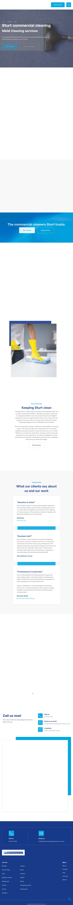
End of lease (6, 870)
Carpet (22, 866)
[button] (68, 4)
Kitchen (22, 874)
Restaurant (5, 881)
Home (3, 21)
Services (4, 862)
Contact (64, 869)
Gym (3, 874)
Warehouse (24, 889)
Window (4, 893)
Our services (36, 445)
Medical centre (7, 877)
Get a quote (27, 230)
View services (45, 230)
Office (22, 877)
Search (64, 880)
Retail (22, 881)
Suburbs (10, 21)
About (64, 866)
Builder (4, 866)
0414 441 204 (58, 5)
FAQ (63, 873)
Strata (4, 889)
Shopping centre (25, 885)
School (4, 885)
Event (22, 870)
